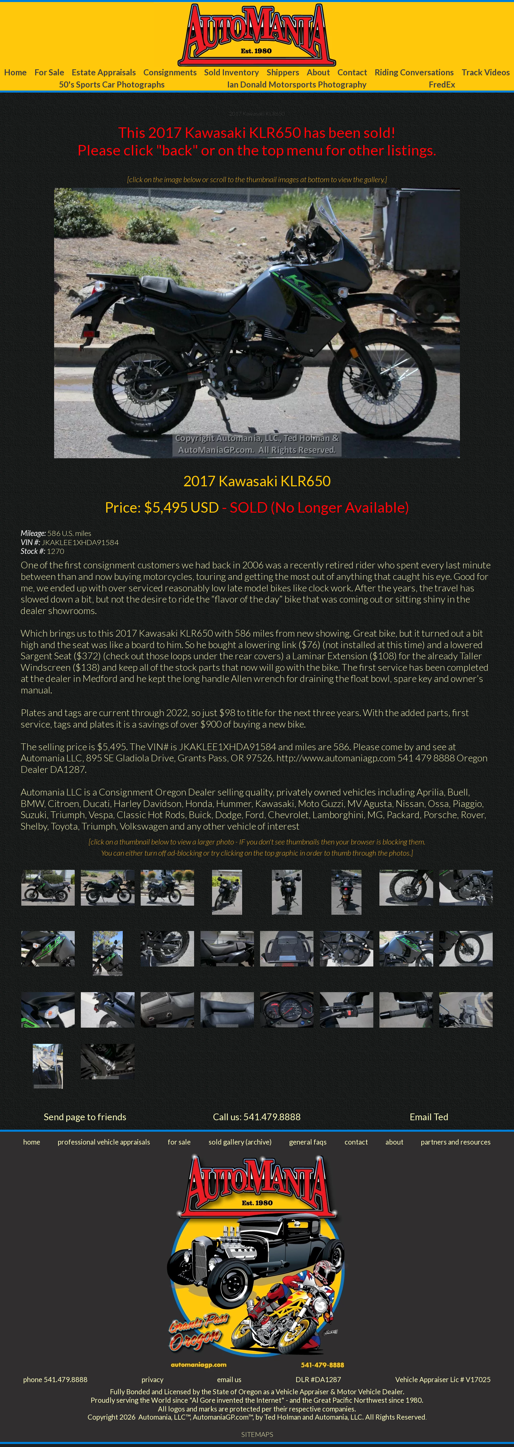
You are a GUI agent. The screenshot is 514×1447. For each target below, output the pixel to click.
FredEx (467, 85)
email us (229, 1381)
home (32, 1143)
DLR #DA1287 (317, 1381)
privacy (152, 1381)
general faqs (308, 1143)
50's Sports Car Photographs (176, 85)
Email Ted (429, 1117)
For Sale (58, 72)
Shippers (317, 72)
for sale (181, 1143)
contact (356, 1143)
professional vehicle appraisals (105, 1143)
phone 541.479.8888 (56, 1381)
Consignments (192, 72)
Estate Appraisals (119, 72)
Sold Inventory (259, 72)
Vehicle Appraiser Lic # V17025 (442, 1381)
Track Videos (58, 85)
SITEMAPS (257, 1437)
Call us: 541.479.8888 (257, 1117)
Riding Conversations (465, 72)
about (392, 1143)
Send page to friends (84, 1117)
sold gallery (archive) (241, 1143)
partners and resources (454, 1143)
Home (20, 72)
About (357, 72)
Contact (396, 72)
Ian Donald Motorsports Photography (342, 85)
